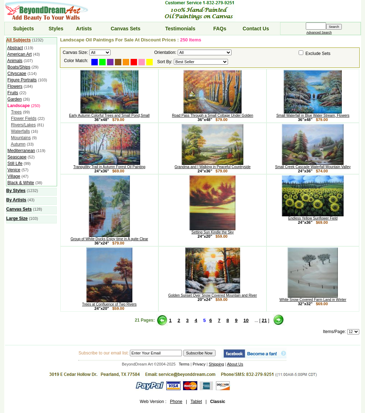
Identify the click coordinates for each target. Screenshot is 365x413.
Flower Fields (23, 118)
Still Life (14, 163)
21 (264, 320)
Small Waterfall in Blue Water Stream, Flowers (312, 113)
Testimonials (180, 28)
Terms (184, 364)
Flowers (14, 86)
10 (245, 320)
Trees (16, 112)
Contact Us (256, 28)
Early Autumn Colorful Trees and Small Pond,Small (109, 113)
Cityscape (16, 73)
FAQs (220, 28)
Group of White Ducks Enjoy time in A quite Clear (109, 237)
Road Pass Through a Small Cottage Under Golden (212, 113)
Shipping (216, 364)
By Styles (16, 190)
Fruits (12, 92)
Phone (176, 401)
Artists (84, 28)
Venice (13, 169)
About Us (235, 364)
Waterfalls (20, 131)
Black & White (20, 182)
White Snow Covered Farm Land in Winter (312, 298)
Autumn (18, 144)
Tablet (196, 401)
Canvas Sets (125, 28)
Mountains (21, 137)
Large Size (17, 218)
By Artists (16, 199)
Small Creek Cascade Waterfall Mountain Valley (313, 165)
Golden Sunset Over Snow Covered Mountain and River (212, 293)
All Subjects (18, 39)
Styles (56, 28)
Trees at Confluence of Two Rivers (109, 302)
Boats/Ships (18, 67)
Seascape (16, 157)
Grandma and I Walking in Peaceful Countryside (212, 165)
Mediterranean (21, 150)
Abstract (15, 47)
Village (13, 176)
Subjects (23, 28)
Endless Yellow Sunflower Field (313, 216)
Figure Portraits (22, 79)
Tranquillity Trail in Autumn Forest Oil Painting (109, 165)
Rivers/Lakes (23, 124)
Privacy (199, 364)
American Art (19, 54)
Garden (14, 99)
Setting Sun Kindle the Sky (212, 230)
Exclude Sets (317, 53)
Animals (14, 60)
